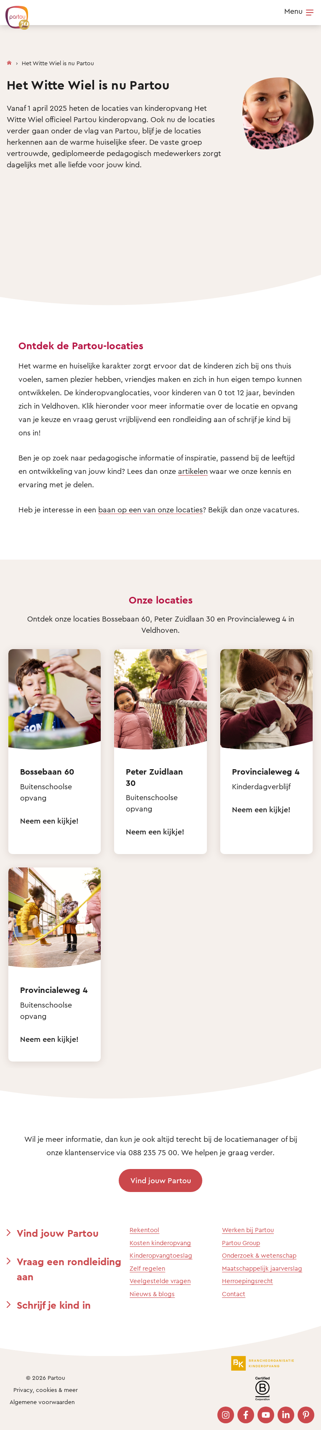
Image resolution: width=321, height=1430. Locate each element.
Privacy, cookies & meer (45, 1389)
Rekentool (144, 1230)
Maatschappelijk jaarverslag (262, 1268)
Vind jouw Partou (160, 1180)
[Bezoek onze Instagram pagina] (225, 1415)
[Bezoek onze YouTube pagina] (265, 1415)
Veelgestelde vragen (160, 1281)
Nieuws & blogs (152, 1294)
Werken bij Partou (248, 1230)
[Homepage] (9, 61)
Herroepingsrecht (247, 1281)
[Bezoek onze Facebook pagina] (245, 1415)
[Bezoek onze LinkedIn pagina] (286, 1415)
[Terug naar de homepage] (13, 13)
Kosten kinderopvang (160, 1243)
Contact (233, 1294)
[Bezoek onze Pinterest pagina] (306, 1415)
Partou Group (241, 1243)
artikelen (193, 471)
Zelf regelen (147, 1268)
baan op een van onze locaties (150, 509)
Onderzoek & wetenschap (259, 1255)
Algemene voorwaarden (42, 1401)
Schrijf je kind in (54, 1305)
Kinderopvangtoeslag (161, 1255)
